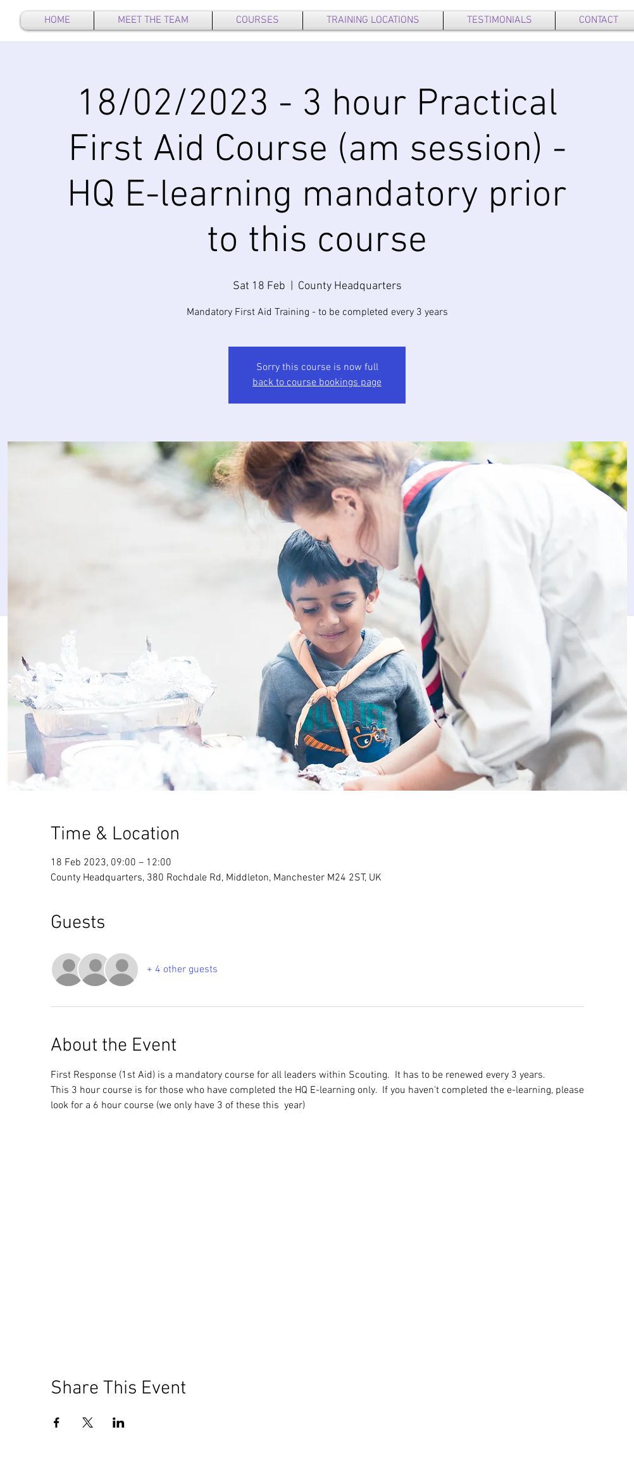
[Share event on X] (88, 1422)
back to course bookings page (317, 382)
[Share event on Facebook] (57, 1422)
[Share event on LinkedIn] (119, 1422)
